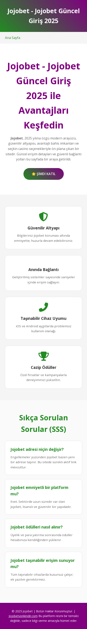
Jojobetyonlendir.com (23, 616)
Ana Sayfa (12, 37)
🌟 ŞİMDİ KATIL (44, 174)
